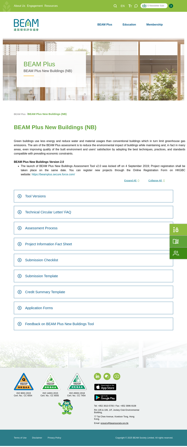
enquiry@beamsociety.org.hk (114, 424)
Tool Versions (32, 197)
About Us (19, 5)
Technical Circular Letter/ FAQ (44, 213)
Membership (154, 24)
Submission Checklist (38, 261)
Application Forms (35, 309)
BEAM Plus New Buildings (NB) (48, 113)
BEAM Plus (104, 24)
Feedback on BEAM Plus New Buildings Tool (56, 325)
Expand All (129, 181)
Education (129, 24)
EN (123, 6)
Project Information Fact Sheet (45, 245)
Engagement (35, 5)
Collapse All (156, 181)
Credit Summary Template (41, 293)
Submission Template (38, 277)
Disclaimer (37, 439)
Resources (51, 5)
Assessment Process (38, 229)
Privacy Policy (54, 439)
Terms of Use (20, 439)
